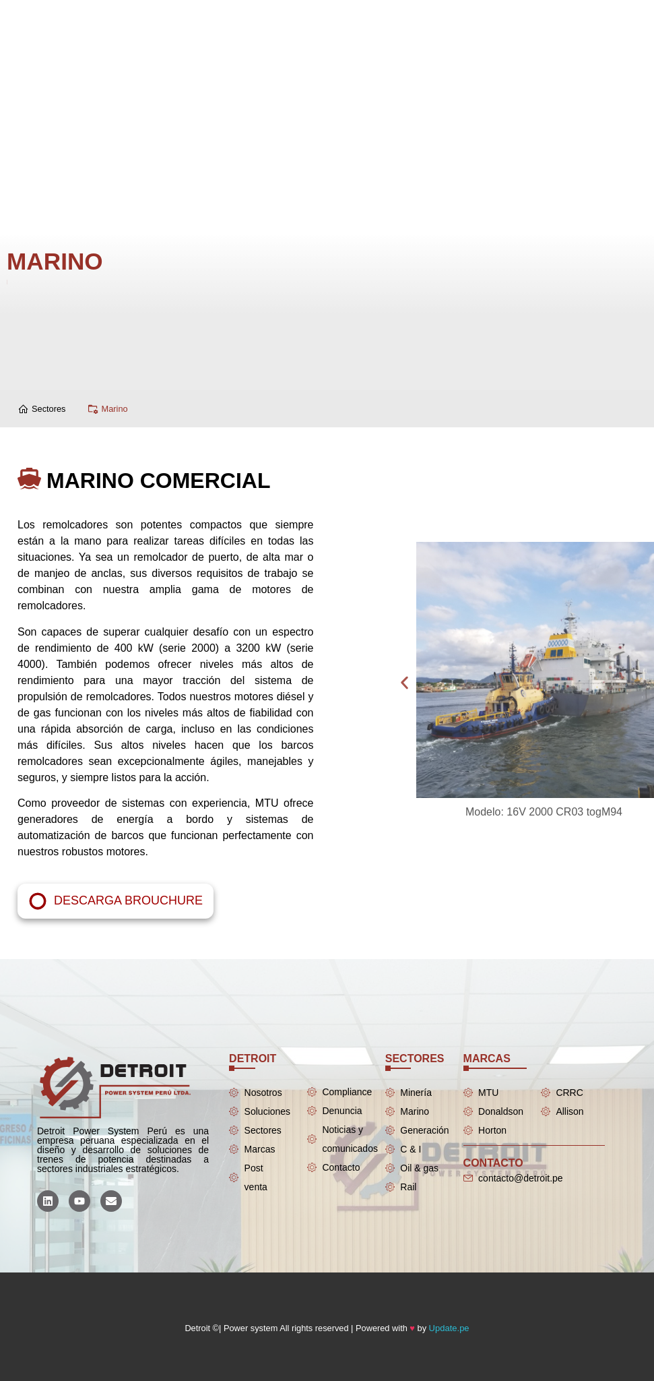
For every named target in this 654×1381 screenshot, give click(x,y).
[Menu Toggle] (292, 13)
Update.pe (449, 1328)
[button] (576, 683)
